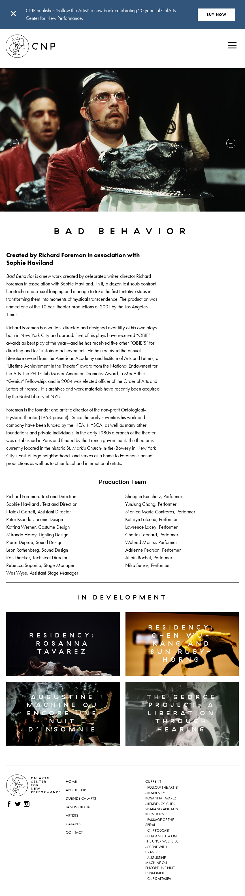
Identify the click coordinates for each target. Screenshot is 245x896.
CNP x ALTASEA (159, 878)
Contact (74, 832)
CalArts (73, 823)
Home (71, 781)
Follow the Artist (163, 787)
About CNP (76, 789)
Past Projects (78, 806)
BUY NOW (216, 14)
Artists (72, 815)
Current (153, 781)
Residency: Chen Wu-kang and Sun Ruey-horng (161, 809)
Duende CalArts (81, 798)
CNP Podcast (158, 830)
